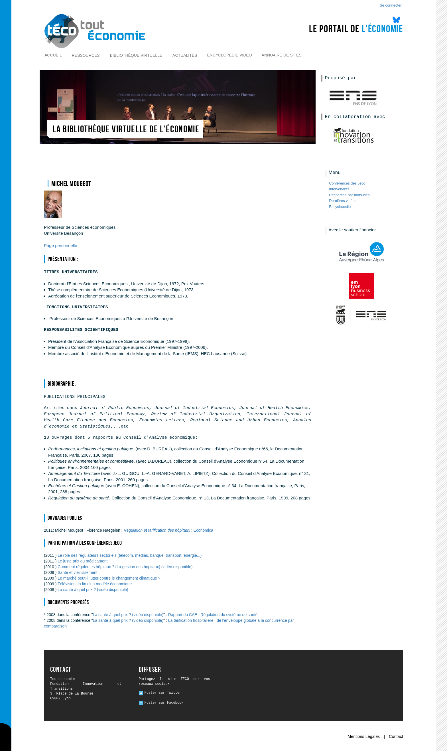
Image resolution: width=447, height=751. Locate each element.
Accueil (53, 55)
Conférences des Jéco (347, 183)
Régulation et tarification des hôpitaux (157, 530)
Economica (203, 530)
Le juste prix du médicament (82, 561)
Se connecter (391, 5)
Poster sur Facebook (164, 703)
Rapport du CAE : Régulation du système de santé (213, 614)
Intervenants (339, 189)
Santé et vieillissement (77, 572)
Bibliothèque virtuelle (136, 55)
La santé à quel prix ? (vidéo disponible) (93, 589)
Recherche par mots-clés (349, 195)
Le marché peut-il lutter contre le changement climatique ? (109, 578)
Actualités (184, 55)
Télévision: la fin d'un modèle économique (95, 584)
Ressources (86, 55)
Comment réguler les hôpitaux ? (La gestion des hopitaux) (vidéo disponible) (125, 566)
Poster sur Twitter (163, 693)
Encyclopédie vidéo (229, 55)
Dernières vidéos (342, 201)
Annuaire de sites (282, 55)
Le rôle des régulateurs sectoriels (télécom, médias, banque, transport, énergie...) (130, 555)
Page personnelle (60, 245)
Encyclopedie (340, 207)
